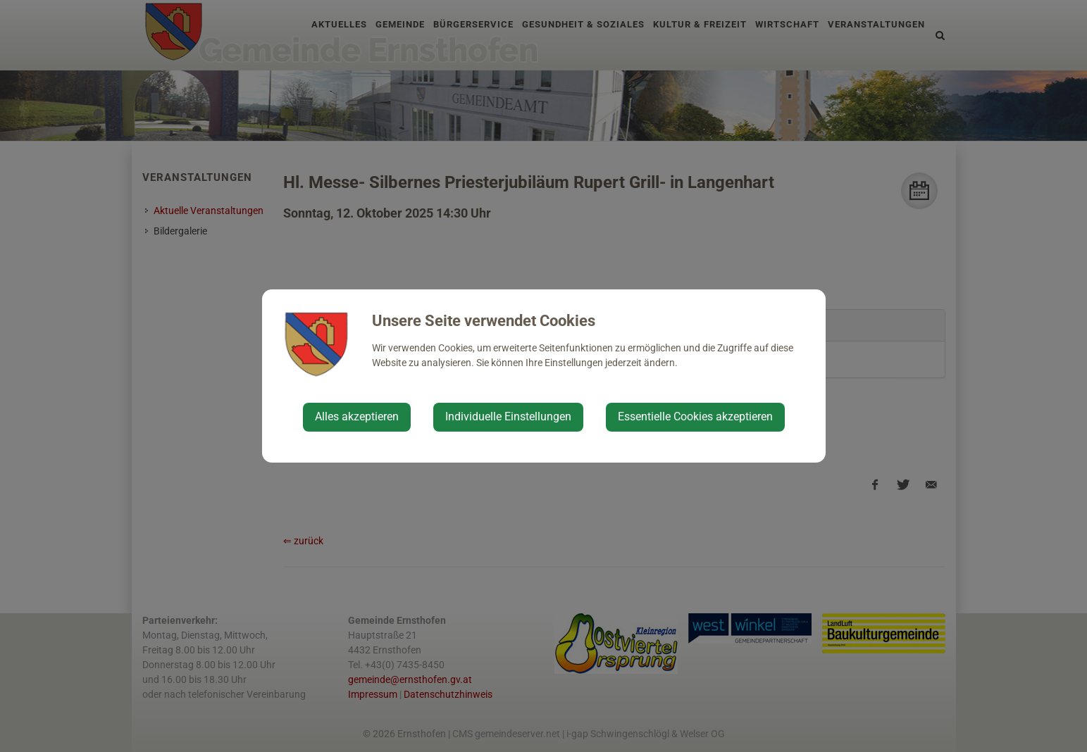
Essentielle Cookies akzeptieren (695, 416)
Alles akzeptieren (357, 416)
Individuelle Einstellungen (508, 416)
